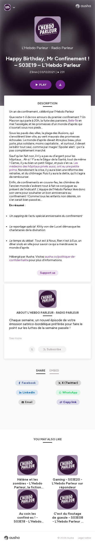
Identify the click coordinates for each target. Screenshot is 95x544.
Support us (47, 273)
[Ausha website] (83, 6)
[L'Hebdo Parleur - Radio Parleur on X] (32, 349)
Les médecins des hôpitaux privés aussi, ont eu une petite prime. (44, 166)
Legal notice (84, 537)
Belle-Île (73, 120)
